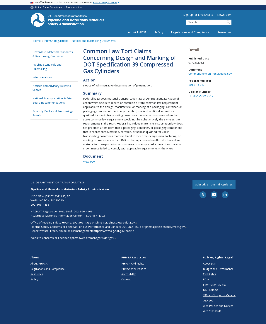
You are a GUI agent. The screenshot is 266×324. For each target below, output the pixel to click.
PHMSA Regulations (56, 40)
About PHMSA (137, 32)
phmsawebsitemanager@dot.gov (94, 238)
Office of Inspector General (219, 295)
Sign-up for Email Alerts (198, 14)
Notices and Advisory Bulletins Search (52, 88)
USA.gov (208, 300)
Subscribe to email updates (214, 184)
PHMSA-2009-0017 (201, 96)
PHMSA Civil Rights (132, 263)
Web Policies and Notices (218, 306)
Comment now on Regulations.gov (210, 73)
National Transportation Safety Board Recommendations (52, 100)
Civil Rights (209, 274)
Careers (126, 279)
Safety (158, 32)
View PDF (89, 161)
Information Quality (214, 284)
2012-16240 (196, 84)
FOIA (206, 279)
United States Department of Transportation (58, 7)
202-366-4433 (39, 204)
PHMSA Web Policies (133, 269)
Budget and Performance (218, 269)
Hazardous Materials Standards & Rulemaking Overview (53, 54)
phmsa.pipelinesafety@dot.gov (116, 222)
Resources (224, 32)
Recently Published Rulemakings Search (53, 113)
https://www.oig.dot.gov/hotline (113, 231)
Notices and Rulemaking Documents (94, 40)
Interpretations (42, 77)
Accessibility (128, 274)
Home (37, 40)
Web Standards (212, 311)
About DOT (210, 263)
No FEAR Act (210, 290)
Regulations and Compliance (190, 32)
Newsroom (224, 14)
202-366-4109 (83, 211)
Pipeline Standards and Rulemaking (47, 67)
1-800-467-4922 (94, 215)
